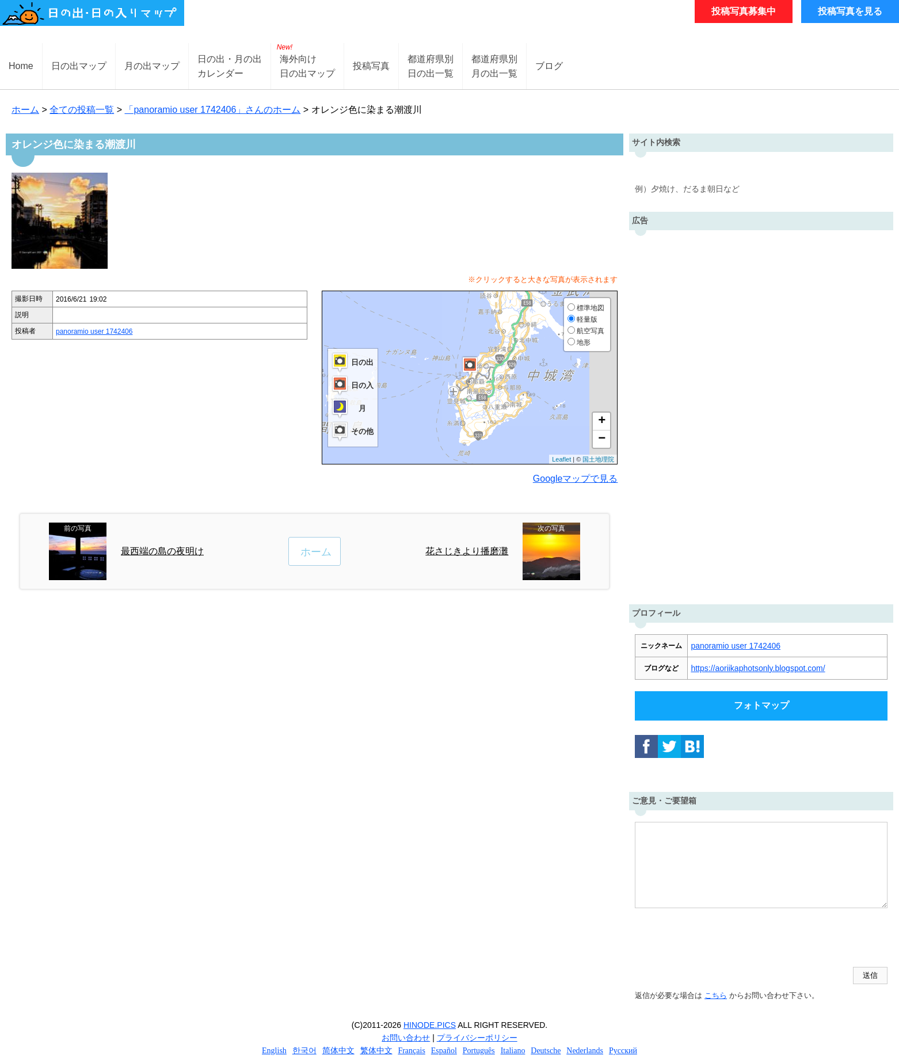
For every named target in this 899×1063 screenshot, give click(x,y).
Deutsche (546, 1050)
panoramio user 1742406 (94, 331)
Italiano (513, 1050)
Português (479, 1050)
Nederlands (584, 1050)
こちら (715, 995)
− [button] (601, 439)
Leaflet (561, 459)
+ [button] (601, 421)
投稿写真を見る (850, 11)
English (274, 1050)
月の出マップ (152, 66)
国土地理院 (598, 459)
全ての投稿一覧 (81, 110)
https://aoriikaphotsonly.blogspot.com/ (758, 668)
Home (21, 66)
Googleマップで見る (575, 478)
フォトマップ (761, 705)
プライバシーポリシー (477, 1037)
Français (411, 1050)
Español (444, 1050)
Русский (623, 1050)
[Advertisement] (761, 414)
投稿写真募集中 (743, 11)
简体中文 (338, 1050)
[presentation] (722, 938)
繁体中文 (376, 1050)
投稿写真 (371, 66)
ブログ (549, 66)
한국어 (304, 1050)
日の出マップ (78, 66)
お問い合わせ (406, 1037)
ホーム (25, 110)
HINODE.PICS (429, 1025)
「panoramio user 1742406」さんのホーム (212, 110)
